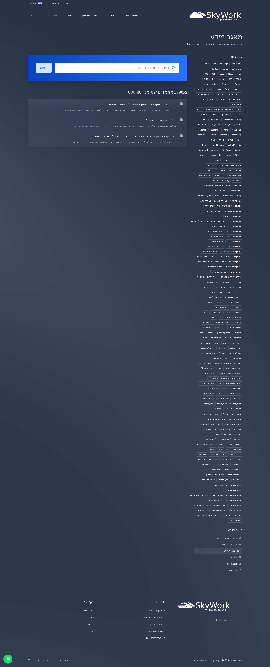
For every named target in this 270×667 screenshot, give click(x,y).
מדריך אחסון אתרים (233, 368)
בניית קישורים (216, 312)
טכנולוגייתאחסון (235, 353)
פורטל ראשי (236, 44)
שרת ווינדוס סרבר (221, 465)
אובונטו (238, 206)
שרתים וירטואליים (219, 505)
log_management (233, 125)
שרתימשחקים (202, 510)
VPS (223, 170)
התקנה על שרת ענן (224, 333)
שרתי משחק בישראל (233, 490)
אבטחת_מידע (235, 201)
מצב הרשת (233, 563)
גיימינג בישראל (224, 317)
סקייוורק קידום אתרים (216, 419)
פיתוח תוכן (216, 434)
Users (216, 160)
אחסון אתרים (236, 226)
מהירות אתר (209, 373)
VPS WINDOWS (234, 175)
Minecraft (202, 125)
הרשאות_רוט (207, 323)
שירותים (238, 459)
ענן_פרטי (237, 429)
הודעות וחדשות (231, 544)
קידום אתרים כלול (234, 449)
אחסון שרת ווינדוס (205, 262)
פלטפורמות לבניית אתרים (231, 439)
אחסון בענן (224, 257)
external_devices (210, 84)
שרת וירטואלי (206, 465)
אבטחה (201, 196)
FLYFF (198, 89)
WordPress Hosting (232, 196)
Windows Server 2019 (213, 186)
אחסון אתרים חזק (234, 241)
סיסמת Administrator (232, 414)
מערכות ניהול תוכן (206, 383)
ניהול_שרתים (208, 404)
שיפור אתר (214, 454)
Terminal (237, 160)
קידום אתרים (221, 444)
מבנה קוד (217, 358)
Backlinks (236, 69)
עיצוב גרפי (203, 424)
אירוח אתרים (212, 277)
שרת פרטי (237, 480)
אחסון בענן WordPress (206, 257)
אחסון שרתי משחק (233, 267)
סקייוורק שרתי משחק (232, 424)
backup (225, 69)
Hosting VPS (235, 104)
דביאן (213, 317)
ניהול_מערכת (223, 399)
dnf (213, 79)
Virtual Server (212, 165)
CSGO (238, 79)
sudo (229, 155)
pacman (212, 135)
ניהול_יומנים (236, 399)
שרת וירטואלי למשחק (232, 470)
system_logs (217, 155)
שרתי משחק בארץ (220, 485)
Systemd (204, 155)
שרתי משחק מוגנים (214, 500)
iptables (225, 114)
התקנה (238, 333)
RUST (230, 140)
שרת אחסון (213, 459)
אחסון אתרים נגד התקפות (230, 252)
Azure (206, 64)
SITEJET (203, 145)
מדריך (202, 363)
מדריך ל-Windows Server (211, 368)
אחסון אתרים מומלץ (216, 246)
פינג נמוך (227, 434)
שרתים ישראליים (234, 510)
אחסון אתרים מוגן (234, 246)
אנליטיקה (225, 282)
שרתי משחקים (235, 505)
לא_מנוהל (237, 358)
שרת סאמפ (219, 475)
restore (201, 135)
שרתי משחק (236, 485)
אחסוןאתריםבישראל (220, 272)
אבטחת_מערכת (220, 201)
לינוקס (227, 358)
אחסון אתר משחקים (214, 211)
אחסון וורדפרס (235, 262)
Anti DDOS (236, 64)
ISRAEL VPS (204, 114)
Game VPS (221, 94)
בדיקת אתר (207, 287)
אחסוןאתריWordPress (213, 267)
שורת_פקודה (236, 454)
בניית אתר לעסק (215, 297)
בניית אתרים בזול (221, 307)
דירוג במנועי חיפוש (233, 323)
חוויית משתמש (235, 348)
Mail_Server (216, 125)
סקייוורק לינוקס (235, 419)
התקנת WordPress (233, 338)
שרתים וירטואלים (202, 505)
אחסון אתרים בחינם (233, 231)
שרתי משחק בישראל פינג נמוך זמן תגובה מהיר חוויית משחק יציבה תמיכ (213, 495)
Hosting (202, 99)
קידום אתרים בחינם (204, 444)
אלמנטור (200, 277)
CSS (230, 79)
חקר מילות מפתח (208, 348)
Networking (236, 135)
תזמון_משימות (213, 515)
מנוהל (219, 383)
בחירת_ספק (217, 292)
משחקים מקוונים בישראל (231, 388)
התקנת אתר (216, 338)
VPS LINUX (212, 170)
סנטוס (217, 414)
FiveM (207, 89)
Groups (221, 99)
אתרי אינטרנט (235, 287)
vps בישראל (219, 175)
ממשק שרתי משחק (233, 383)
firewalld (217, 89)
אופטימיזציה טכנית (224, 206)
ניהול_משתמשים (208, 399)
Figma (238, 89)
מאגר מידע (223, 44)
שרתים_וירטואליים (218, 510)
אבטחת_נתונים (205, 201)
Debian (221, 79)
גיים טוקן (237, 317)
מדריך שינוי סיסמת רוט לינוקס (229, 373)
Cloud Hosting (234, 74)
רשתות (212, 449)
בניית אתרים (236, 307)
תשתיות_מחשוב (235, 520)
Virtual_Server (235, 170)
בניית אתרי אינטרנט (233, 302)
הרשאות (219, 323)
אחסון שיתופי (220, 262)
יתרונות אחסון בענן (208, 353)
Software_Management (209, 150)
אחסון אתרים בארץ (219, 226)
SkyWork (227, 150)
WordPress (220, 191)
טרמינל (222, 353)
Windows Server (233, 186)
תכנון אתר (200, 515)
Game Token (235, 94)
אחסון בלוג (236, 257)
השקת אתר (221, 328)
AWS (214, 64)
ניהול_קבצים (222, 404)
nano (226, 130)
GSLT (212, 99)
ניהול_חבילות (209, 394)
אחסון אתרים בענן (234, 236)
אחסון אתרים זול (216, 236)
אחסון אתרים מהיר (216, 241)
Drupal (238, 84)
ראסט (221, 449)
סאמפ (238, 409)
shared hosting (217, 145)
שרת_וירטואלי (224, 480)
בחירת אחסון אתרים (233, 292)
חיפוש (44, 67)
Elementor (226, 84)
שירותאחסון (201, 454)
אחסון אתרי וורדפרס (233, 216)
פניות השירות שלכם (229, 538)
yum (209, 196)
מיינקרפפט (213, 378)
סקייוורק (207, 414)
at (221, 64)
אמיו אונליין (236, 282)
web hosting (204, 175)
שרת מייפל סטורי (234, 475)
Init (239, 114)
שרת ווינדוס (236, 465)
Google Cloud (234, 99)
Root (239, 140)
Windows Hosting (221, 181)
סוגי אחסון (228, 409)
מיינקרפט (225, 378)
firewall (228, 89)
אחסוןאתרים (236, 272)
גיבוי (205, 312)
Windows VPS (234, 191)
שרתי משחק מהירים (233, 500)
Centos (215, 69)
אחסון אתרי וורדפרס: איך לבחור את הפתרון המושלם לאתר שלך (216, 221)
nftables (223, 135)
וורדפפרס (237, 343)
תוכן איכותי (226, 515)
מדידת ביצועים (213, 363)
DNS (206, 79)
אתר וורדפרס (212, 282)
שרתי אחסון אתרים (207, 480)
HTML (199, 110)
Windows (237, 181)
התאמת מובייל (207, 328)
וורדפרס (226, 343)
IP (234, 114)
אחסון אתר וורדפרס (233, 211)
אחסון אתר (209, 206)
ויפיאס (217, 343)
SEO (213, 140)
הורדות (235, 557)
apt (226, 64)
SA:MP (222, 140)
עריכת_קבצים (224, 429)
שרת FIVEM (226, 459)
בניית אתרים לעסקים (233, 312)
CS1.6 (213, 74)
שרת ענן (208, 475)
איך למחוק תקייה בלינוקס (231, 277)
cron (222, 74)
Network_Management (210, 130)
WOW (217, 196)
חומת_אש (222, 348)
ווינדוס (205, 338)
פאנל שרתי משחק (208, 429)
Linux (204, 120)
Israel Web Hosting (232, 120)
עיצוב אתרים (215, 424)
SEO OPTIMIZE (234, 145)
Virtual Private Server (231, 165)
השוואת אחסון (235, 328)
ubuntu (226, 160)
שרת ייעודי (216, 470)
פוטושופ (237, 434)
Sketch (238, 150)
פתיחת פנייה (233, 570)
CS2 (206, 74)
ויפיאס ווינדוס (206, 343)
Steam (238, 155)
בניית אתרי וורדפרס (214, 302)
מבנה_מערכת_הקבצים (232, 363)
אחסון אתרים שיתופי (209, 252)
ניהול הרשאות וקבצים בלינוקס (229, 394)
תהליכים (238, 515)
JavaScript (215, 120)
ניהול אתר (214, 388)
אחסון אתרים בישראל (213, 231)
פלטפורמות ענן (211, 439)
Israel (215, 114)
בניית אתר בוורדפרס (233, 297)
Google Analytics (204, 94)
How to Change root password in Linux (223, 110)
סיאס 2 (218, 409)
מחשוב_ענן (236, 378)
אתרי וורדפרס (221, 287)
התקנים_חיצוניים (206, 333)
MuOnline (236, 130)
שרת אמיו (202, 459)
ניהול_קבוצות (235, 404)
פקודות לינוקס (235, 444)
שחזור (224, 454)
